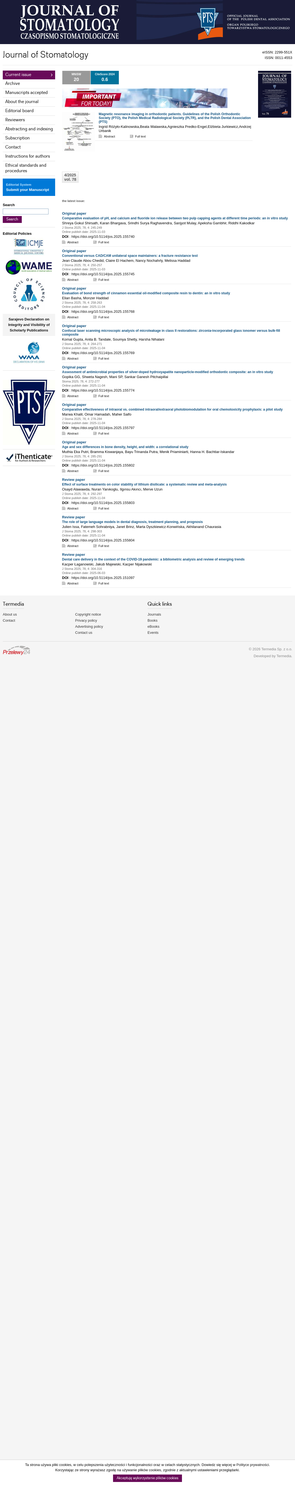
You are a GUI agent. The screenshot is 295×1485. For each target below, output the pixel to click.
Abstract (109, 136)
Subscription (17, 138)
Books (152, 620)
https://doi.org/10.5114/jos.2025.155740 (103, 237)
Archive (12, 83)
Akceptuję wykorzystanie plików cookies (147, 1478)
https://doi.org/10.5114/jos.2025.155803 (103, 503)
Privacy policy (86, 620)
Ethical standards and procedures (25, 168)
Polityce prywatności (253, 1465)
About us (10, 614)
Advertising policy (89, 626)
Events (153, 632)
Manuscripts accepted (26, 92)
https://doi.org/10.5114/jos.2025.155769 (103, 353)
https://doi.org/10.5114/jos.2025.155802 (103, 465)
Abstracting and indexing (29, 129)
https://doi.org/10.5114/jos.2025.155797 (103, 428)
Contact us (83, 632)
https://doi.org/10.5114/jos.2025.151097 (103, 578)
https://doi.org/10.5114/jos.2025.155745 (103, 274)
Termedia (284, 656)
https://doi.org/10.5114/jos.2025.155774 (103, 390)
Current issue (18, 74)
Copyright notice (88, 614)
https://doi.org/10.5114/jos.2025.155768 (103, 311)
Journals (154, 614)
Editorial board (19, 111)
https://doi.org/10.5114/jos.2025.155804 (103, 540)
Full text (140, 136)
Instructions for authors (27, 156)
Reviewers (15, 120)
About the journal (22, 101)
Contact (13, 147)
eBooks (153, 626)
